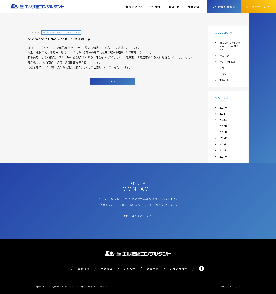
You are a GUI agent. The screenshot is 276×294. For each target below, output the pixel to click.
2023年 (223, 119)
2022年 (223, 125)
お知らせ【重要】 (228, 61)
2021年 (223, 132)
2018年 (223, 150)
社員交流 (193, 7)
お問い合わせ (178, 268)
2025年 (223, 107)
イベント (224, 74)
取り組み (224, 80)
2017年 (223, 156)
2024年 (223, 113)
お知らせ (174, 7)
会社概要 (155, 7)
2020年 (223, 138)
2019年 (223, 144)
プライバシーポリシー (231, 286)
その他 (223, 67)
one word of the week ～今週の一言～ (230, 46)
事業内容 (83, 268)
